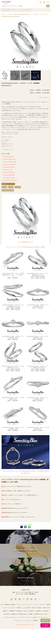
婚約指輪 (7, 604)
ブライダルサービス (42, 617)
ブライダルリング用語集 (15, 607)
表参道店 (5, 611)
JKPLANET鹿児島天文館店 (10, 180)
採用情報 (35, 620)
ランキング (4, 607)
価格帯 (48, 604)
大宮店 (25, 611)
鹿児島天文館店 (23, 614)
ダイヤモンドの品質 (31, 617)
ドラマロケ (22, 617)
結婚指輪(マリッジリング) (8, 184)
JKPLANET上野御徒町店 (9, 164)
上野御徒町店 (12, 611)
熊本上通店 (6, 614)
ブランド (36, 604)
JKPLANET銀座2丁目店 (9, 159)
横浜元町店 (19, 611)
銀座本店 (39, 607)
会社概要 (30, 614)
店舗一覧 (33, 607)
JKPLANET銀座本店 (8, 156)
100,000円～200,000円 (7, 190)
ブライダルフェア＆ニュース (11, 617)
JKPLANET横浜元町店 (9, 167)
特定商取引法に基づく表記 (40, 614)
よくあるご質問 (26, 607)
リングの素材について (7, 149)
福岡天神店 (45, 611)
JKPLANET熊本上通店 (9, 177)
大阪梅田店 (38, 611)
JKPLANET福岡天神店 (9, 175)
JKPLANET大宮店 (7, 169)
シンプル (11, 187)
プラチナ (4, 187)
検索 (48, 5)
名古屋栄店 (31, 611)
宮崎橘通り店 (14, 614)
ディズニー (29, 604)
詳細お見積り (45, 620)
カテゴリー (42, 604)
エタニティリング (21, 604)
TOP (2, 604)
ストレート (17, 187)
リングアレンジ (28, 620)
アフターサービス (18, 620)
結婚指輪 (13, 604)
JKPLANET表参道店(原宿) (10, 161)
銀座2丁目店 (46, 607)
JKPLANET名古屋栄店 (9, 172)
